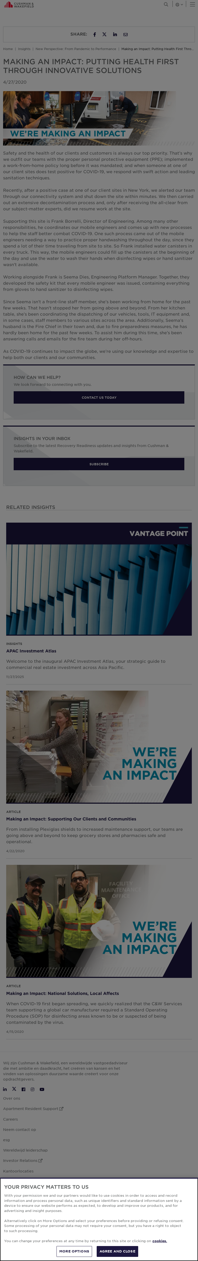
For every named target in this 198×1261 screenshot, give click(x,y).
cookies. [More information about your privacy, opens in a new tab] (159, 1241)
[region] (99, 1219)
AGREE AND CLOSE (117, 1251)
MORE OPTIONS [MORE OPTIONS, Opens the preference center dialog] (74, 1251)
